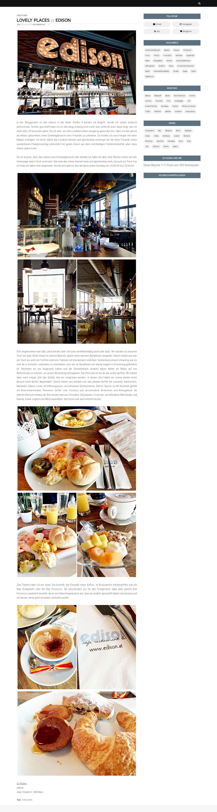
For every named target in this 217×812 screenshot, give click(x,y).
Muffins (162, 66)
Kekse (147, 61)
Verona (165, 146)
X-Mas (147, 111)
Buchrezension (179, 96)
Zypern (175, 146)
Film (168, 101)
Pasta (171, 66)
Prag (188, 141)
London (176, 136)
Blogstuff (158, 96)
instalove (178, 111)
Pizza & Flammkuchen (185, 66)
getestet (168, 111)
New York (160, 141)
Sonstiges (164, 106)
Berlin (178, 131)
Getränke (179, 55)
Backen (167, 50)
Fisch (147, 55)
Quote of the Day (151, 106)
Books (167, 96)
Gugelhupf (190, 55)
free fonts (157, 111)
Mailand (187, 136)
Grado (156, 136)
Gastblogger (179, 101)
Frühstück (167, 55)
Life (189, 101)
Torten (193, 71)
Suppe (185, 71)
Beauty (147, 96)
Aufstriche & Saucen (152, 50)
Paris (181, 141)
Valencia (156, 146)
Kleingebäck (158, 61)
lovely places (27, 800)
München (148, 141)
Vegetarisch (149, 76)
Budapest (188, 131)
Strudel (176, 71)
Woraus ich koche (188, 106)
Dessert (176, 50)
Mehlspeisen (150, 66)
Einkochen (187, 50)
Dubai (147, 136)
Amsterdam (149, 131)
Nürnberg (171, 141)
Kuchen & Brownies (183, 61)
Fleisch (156, 55)
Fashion (148, 101)
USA (147, 146)
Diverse (192, 96)
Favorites (159, 101)
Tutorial (175, 106)
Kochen (169, 61)
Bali (159, 131)
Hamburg (166, 136)
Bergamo (168, 131)
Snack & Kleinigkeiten (161, 71)
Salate (147, 71)
